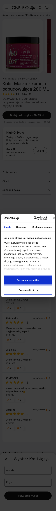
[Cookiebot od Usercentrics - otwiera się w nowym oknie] (35, 218)
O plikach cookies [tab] (42, 226)
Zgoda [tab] (7, 226)
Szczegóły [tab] (22, 226)
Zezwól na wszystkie (28, 280)
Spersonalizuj (28, 290)
